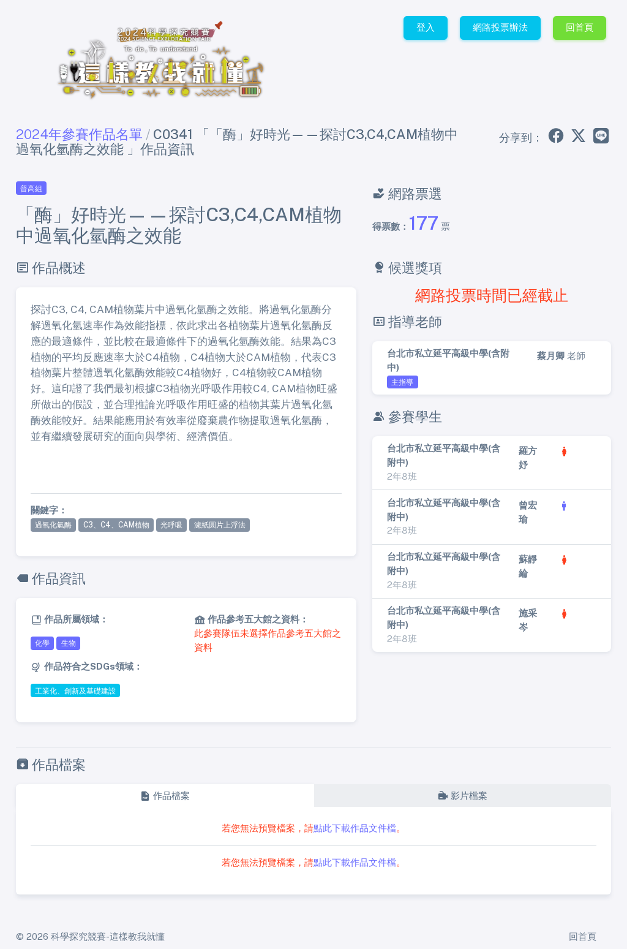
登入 (425, 27)
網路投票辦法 (500, 27)
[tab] (165, 796)
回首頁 (579, 27)
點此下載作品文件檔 (355, 828)
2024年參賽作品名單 (79, 134)
